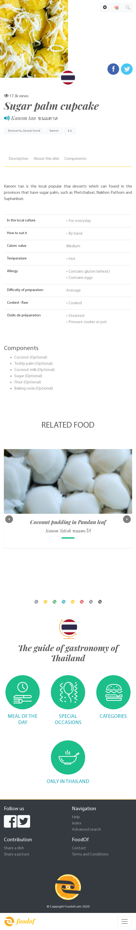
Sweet (54, 130)
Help (76, 817)
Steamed (76, 316)
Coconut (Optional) (30, 357)
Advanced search (86, 830)
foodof (19, 921)
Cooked (75, 303)
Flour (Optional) (27, 382)
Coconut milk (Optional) (34, 370)
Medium (73, 246)
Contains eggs (81, 278)
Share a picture (16, 854)
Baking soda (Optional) (33, 388)
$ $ (70, 130)
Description (18, 159)
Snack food (31, 130)
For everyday (80, 221)
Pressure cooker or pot (88, 322)
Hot (72, 259)
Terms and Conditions (90, 854)
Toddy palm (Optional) (33, 364)
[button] (9, 519)
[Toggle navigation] (124, 921)
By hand (75, 234)
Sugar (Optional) (28, 376)
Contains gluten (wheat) (89, 272)
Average (73, 290)
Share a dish (14, 848)
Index (76, 823)
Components (75, 159)
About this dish (46, 159)
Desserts (15, 130)
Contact (79, 848)
